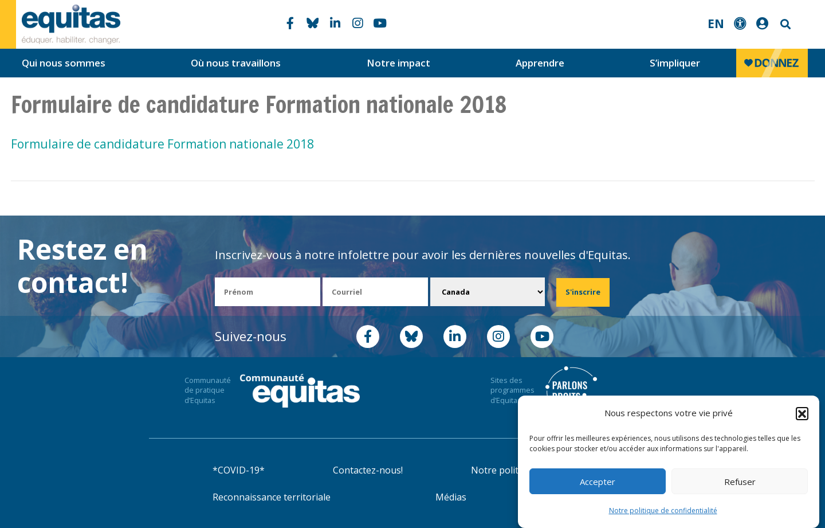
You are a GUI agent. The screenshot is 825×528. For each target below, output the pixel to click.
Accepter (597, 482)
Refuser (740, 482)
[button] (802, 414)
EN (716, 23)
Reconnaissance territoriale (272, 497)
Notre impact (398, 62)
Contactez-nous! (368, 470)
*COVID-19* (239, 470)
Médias (450, 497)
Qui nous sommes (63, 62)
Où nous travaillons (236, 62)
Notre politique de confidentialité (663, 512)
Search (784, 24)
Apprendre (540, 62)
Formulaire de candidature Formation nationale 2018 (162, 144)
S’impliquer (675, 62)
